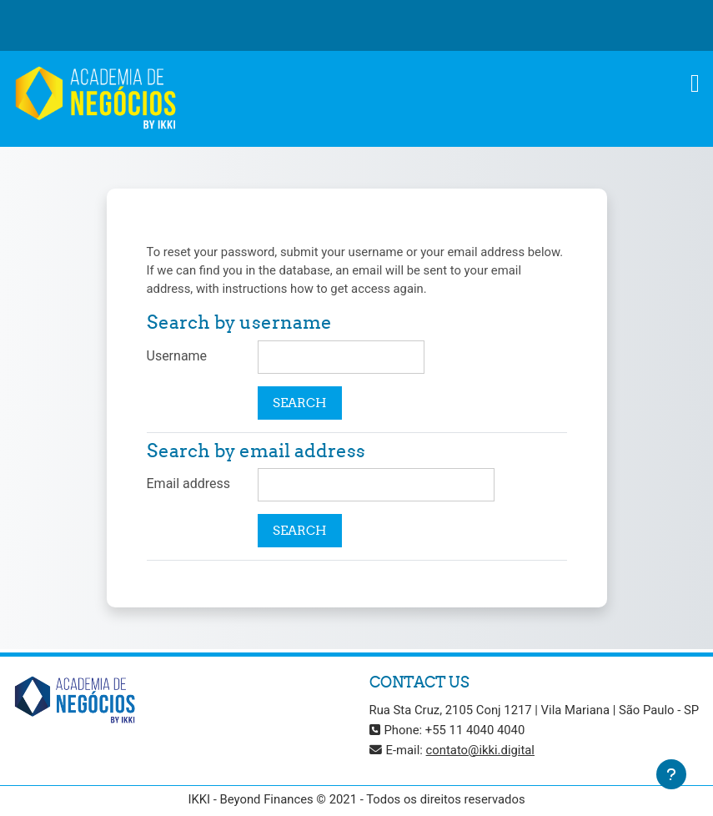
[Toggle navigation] (695, 83)
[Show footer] (671, 774)
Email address (189, 483)
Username (177, 356)
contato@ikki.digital (480, 750)
